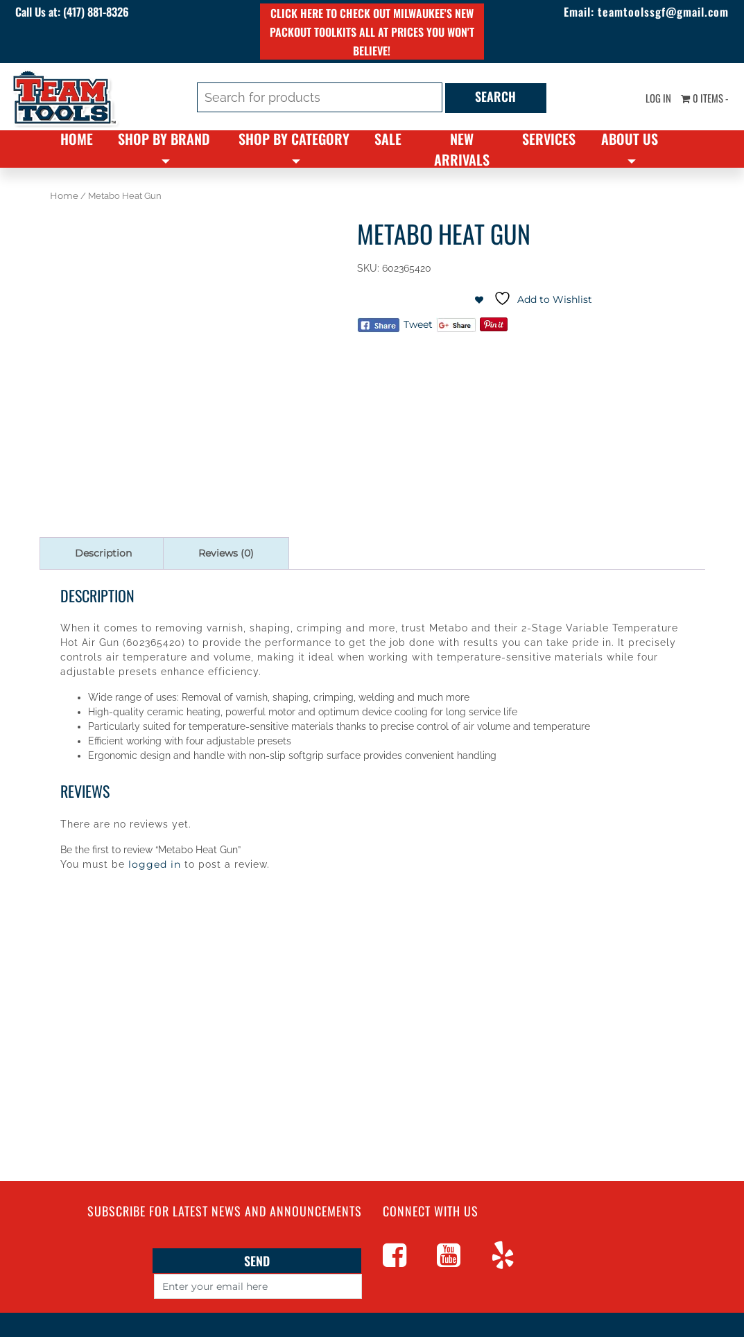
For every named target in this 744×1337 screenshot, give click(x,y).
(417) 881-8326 (115, 12)
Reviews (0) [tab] (226, 553)
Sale (387, 138)
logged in (154, 864)
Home (76, 138)
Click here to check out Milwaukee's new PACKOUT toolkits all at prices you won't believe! (372, 32)
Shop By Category (294, 138)
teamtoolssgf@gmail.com (650, 12)
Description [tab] (103, 553)
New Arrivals (462, 149)
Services (549, 138)
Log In (651, 99)
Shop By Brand (163, 138)
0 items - (701, 99)
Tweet (418, 324)
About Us (629, 138)
